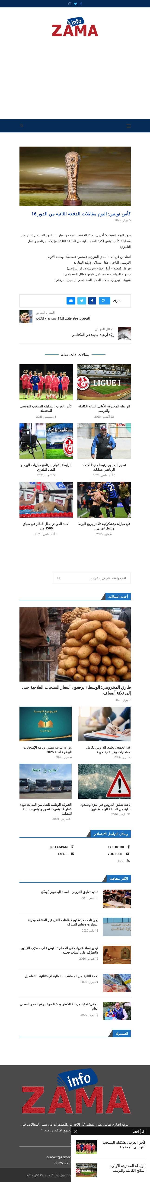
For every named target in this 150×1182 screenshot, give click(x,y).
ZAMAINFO (102, 1175)
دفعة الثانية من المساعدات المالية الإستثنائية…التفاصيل (61, 976)
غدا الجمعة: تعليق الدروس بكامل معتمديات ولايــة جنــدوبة (108, 749)
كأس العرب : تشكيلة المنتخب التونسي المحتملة (46, 408)
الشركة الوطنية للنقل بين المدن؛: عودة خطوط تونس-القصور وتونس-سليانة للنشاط (46, 809)
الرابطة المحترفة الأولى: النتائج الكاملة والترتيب (104, 408)
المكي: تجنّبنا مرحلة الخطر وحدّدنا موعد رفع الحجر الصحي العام (59, 1006)
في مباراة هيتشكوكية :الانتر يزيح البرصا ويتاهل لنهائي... (104, 526)
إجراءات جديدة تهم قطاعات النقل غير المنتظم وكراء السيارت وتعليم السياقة (63, 922)
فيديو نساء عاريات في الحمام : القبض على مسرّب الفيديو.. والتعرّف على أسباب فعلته (58, 950)
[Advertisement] (75, 76)
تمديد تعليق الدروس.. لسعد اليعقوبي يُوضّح (69, 892)
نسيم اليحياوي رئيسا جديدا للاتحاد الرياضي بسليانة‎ (104, 467)
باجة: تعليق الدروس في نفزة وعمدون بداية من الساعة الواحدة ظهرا (105, 806)
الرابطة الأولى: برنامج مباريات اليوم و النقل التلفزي (46, 467)
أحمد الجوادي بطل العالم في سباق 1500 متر (46, 526)
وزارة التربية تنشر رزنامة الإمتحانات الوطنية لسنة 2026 (47, 749)
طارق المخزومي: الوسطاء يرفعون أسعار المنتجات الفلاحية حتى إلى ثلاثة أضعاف (76, 690)
